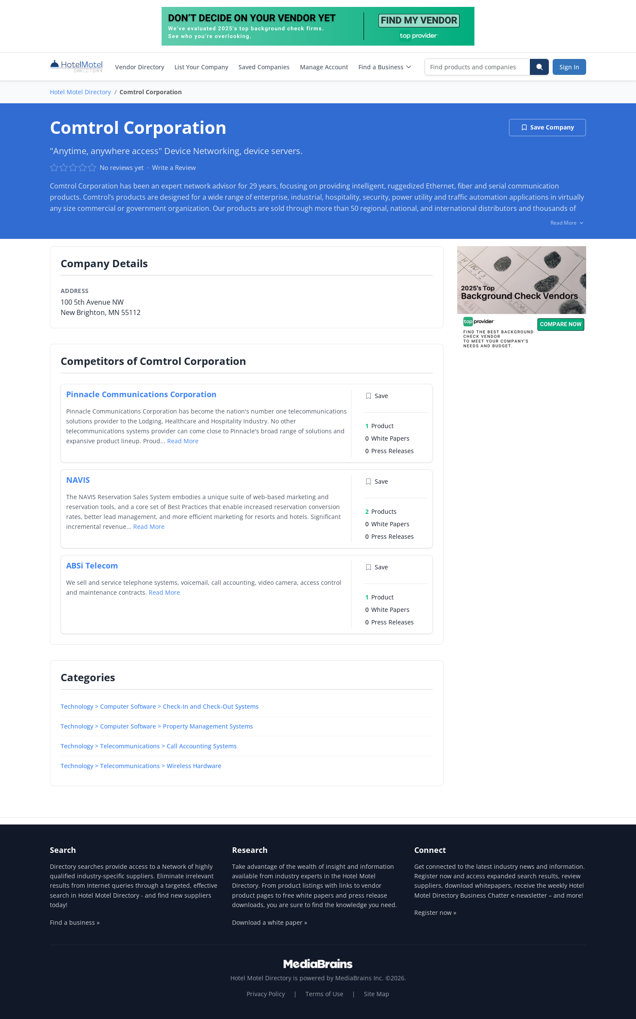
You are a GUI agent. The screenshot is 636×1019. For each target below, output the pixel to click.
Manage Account (324, 67)
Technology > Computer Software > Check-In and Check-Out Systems (160, 706)
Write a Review (174, 167)
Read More (183, 441)
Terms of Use (324, 994)
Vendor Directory (139, 67)
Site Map (376, 994)
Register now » (435, 912)
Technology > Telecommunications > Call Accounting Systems (149, 746)
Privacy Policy (266, 994)
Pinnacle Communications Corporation (141, 394)
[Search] (539, 67)
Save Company (547, 127)
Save (376, 395)
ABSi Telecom (92, 565)
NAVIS (78, 480)
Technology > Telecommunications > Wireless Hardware (141, 766)
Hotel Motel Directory (80, 92)
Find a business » (75, 922)
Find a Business (385, 67)
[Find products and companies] (477, 67)
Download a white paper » (269, 922)
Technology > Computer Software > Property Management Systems (157, 726)
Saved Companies (264, 67)
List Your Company (201, 67)
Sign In (569, 67)
